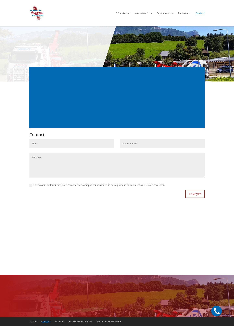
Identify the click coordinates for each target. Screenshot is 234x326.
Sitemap (59, 321)
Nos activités (142, 13)
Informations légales (80, 321)
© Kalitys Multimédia (109, 321)
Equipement (164, 13)
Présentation (123, 13)
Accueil (33, 321)
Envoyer (195, 194)
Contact (200, 13)
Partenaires (184, 13)
